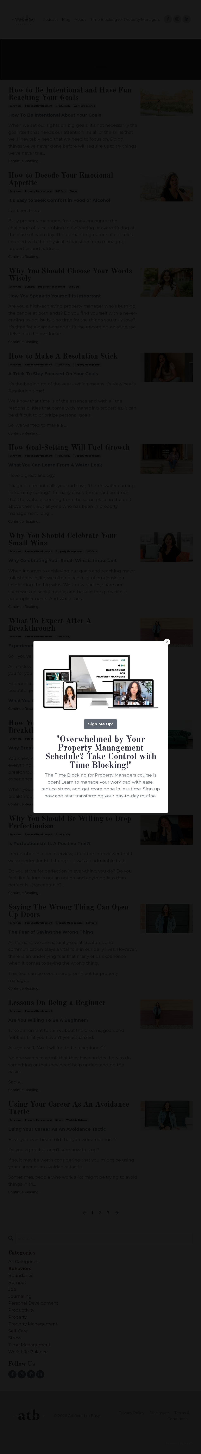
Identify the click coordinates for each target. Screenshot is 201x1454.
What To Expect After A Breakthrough (50, 625)
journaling (20, 1296)
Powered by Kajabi (179, 1443)
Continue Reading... (24, 161)
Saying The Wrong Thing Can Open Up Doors (68, 911)
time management (29, 1344)
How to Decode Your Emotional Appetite (60, 179)
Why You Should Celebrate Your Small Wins (62, 539)
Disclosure (159, 1413)
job (12, 1289)
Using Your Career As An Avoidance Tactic (68, 1108)
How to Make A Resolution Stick (63, 356)
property (17, 1317)
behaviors (15, 106)
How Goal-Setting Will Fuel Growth (69, 448)
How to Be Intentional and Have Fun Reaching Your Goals (69, 94)
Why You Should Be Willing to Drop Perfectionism (69, 822)
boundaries (20, 1275)
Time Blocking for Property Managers (125, 19)
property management (38, 191)
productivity (63, 106)
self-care (60, 191)
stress (73, 191)
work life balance (84, 106)
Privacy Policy (131, 1413)
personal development (38, 106)
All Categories (23, 1261)
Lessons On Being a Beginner (57, 1003)
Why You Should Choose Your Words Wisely (70, 275)
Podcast (50, 19)
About (80, 19)
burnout (29, 286)
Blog (66, 19)
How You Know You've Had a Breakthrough (57, 727)
